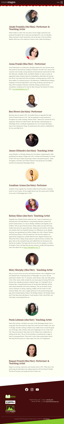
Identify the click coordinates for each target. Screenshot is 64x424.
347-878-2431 (49, 399)
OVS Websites (46, 419)
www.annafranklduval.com (20, 89)
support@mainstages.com (52, 401)
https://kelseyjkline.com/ (32, 247)
